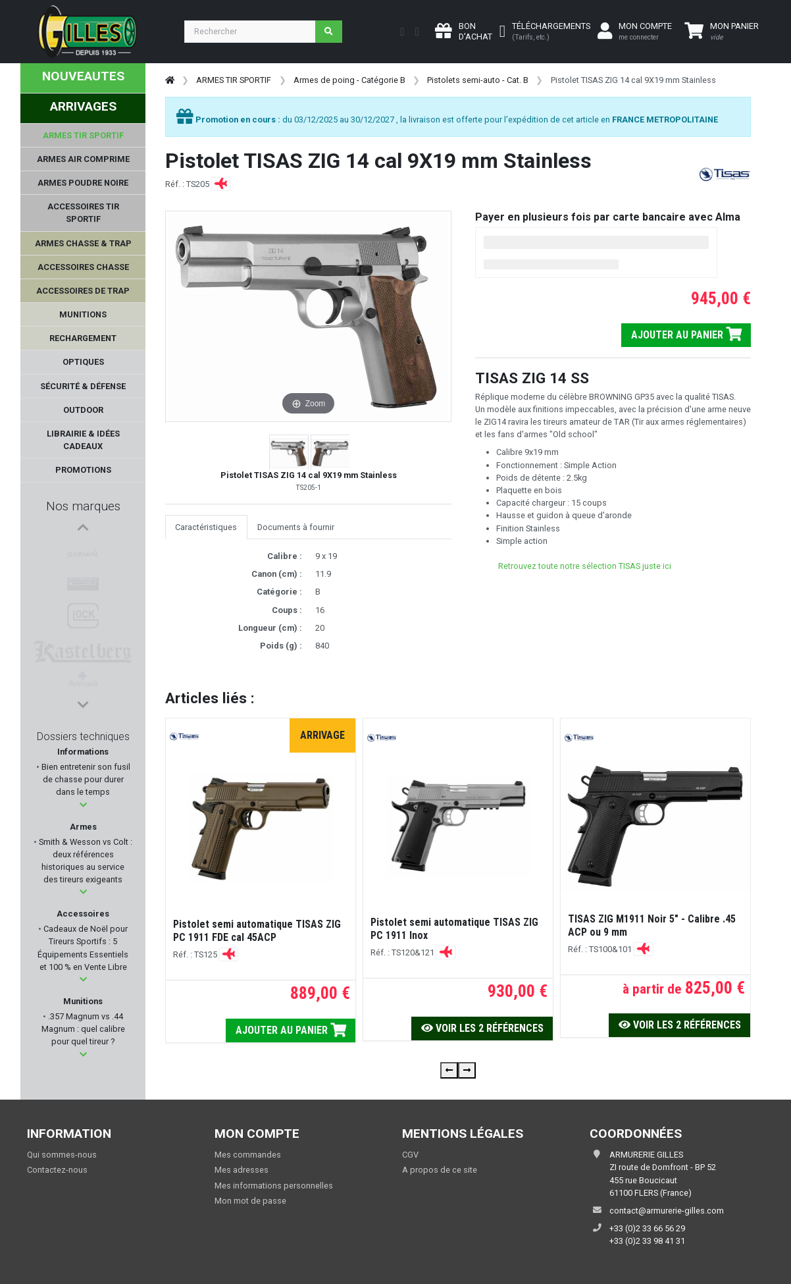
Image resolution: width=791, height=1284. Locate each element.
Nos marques (83, 506)
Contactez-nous (57, 1170)
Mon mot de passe (250, 1201)
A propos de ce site (439, 1170)
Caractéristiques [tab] (206, 527)
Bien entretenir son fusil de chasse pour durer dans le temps (84, 782)
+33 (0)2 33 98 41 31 (647, 1241)
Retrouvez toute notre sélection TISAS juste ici (584, 566)
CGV (410, 1155)
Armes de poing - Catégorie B (349, 80)
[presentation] (449, 1070)
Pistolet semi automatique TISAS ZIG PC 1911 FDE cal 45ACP (257, 931)
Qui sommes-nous (62, 1155)
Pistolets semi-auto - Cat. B (477, 80)
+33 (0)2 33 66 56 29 (647, 1228)
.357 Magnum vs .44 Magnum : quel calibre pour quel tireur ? (83, 1032)
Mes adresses (241, 1170)
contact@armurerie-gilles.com (666, 1211)
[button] (83, 808)
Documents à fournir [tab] (295, 527)
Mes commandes (248, 1155)
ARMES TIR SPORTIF (233, 80)
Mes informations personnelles (274, 1185)
